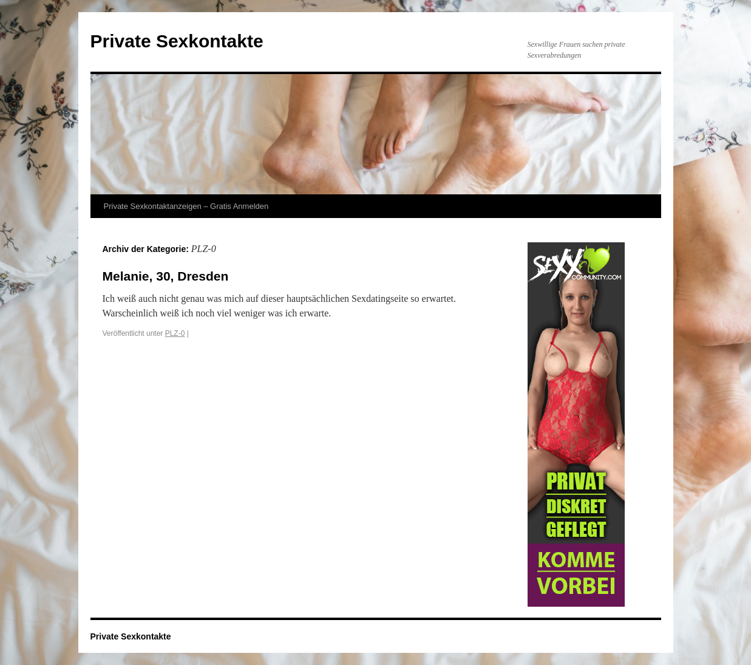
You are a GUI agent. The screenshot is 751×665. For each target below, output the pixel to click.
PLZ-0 (175, 333)
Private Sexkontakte (176, 41)
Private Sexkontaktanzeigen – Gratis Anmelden (186, 206)
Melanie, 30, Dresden (166, 276)
